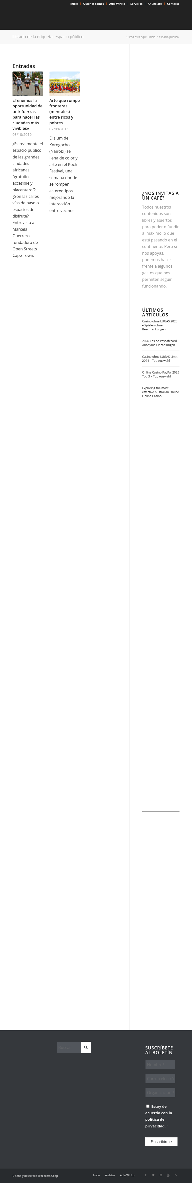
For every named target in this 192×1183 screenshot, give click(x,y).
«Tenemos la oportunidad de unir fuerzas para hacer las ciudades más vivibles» (27, 114)
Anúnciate (155, 3)
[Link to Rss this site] (176, 1175)
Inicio (74, 3)
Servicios (136, 3)
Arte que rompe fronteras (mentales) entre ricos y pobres (65, 112)
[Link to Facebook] (146, 1175)
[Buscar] (74, 1047)
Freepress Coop (48, 1176)
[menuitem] (74, 3)
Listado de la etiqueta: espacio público (48, 36)
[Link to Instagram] (160, 1175)
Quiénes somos (93, 3)
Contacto (173, 3)
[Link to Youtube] (168, 1175)
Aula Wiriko (117, 3)
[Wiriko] (50, 18)
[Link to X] (153, 1175)
